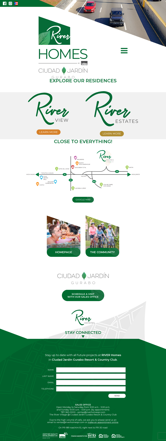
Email (51, 383)
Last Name (48, 376)
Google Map (83, 199)
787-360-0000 (68, 412)
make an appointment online (103, 422)
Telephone (47, 389)
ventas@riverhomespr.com (91, 412)
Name (51, 370)
